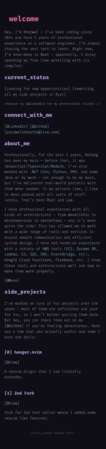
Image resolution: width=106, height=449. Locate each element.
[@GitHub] (39, 126)
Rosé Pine (65, 433)
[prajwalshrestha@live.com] (32, 132)
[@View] (11, 362)
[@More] (11, 280)
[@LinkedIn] (35, 104)
